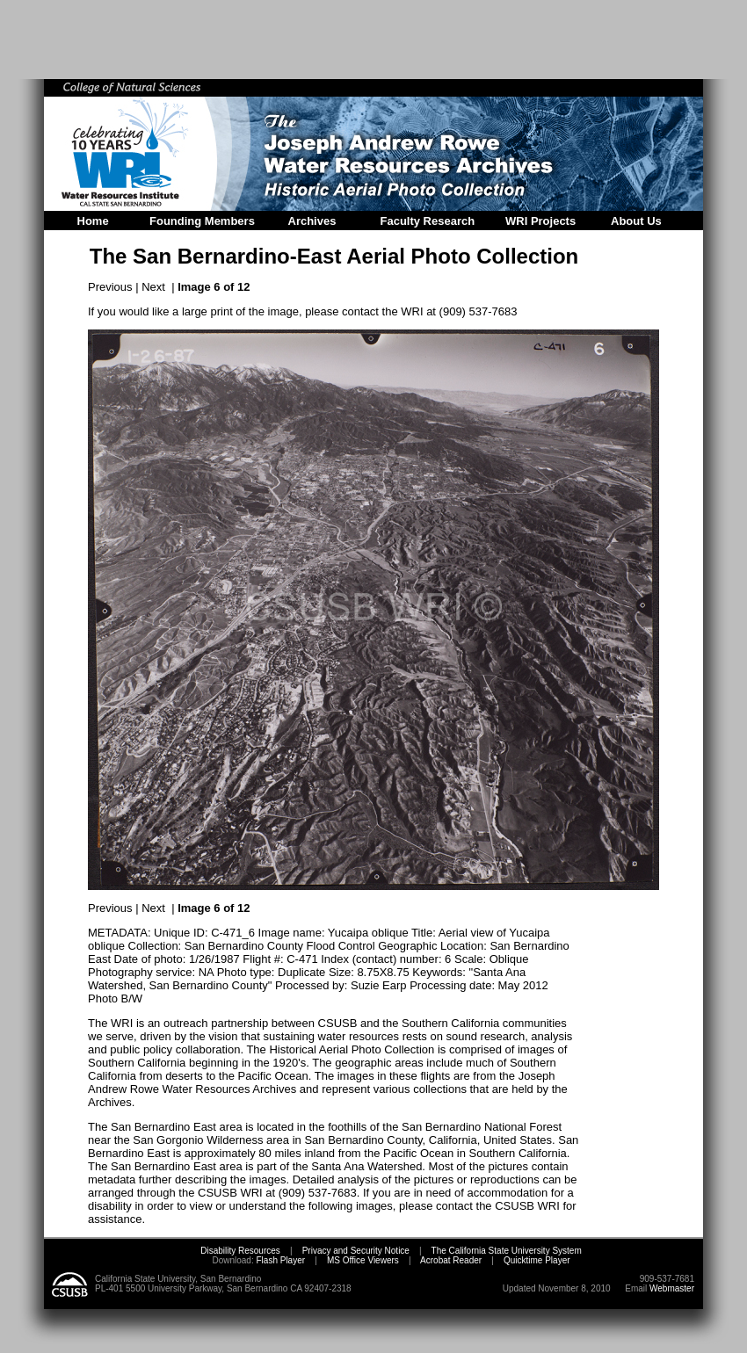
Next (153, 286)
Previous (110, 286)
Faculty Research (428, 221)
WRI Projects (540, 221)
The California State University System (507, 1250)
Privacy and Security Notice (356, 1250)
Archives (312, 221)
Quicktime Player (537, 1260)
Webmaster (671, 1288)
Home (93, 221)
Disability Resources (240, 1250)
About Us (636, 221)
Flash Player (279, 1260)
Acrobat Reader (451, 1260)
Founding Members (202, 221)
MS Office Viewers (363, 1260)
